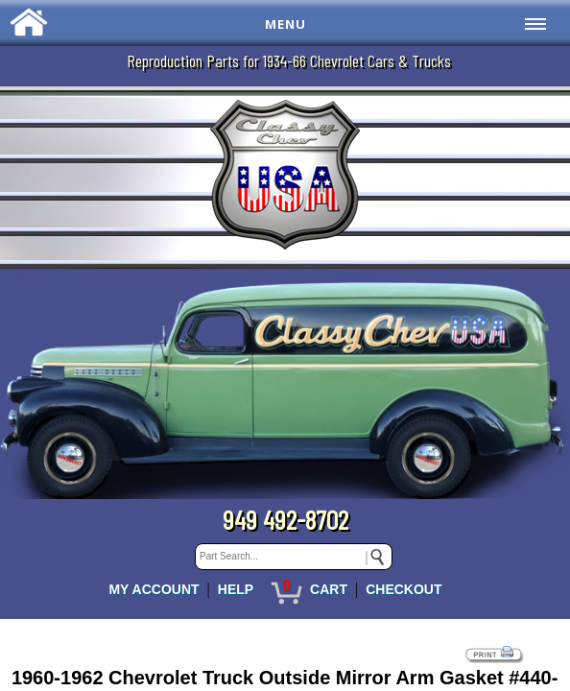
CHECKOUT (403, 589)
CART (328, 589)
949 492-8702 (285, 519)
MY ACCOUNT (153, 589)
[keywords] (293, 556)
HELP (235, 589)
